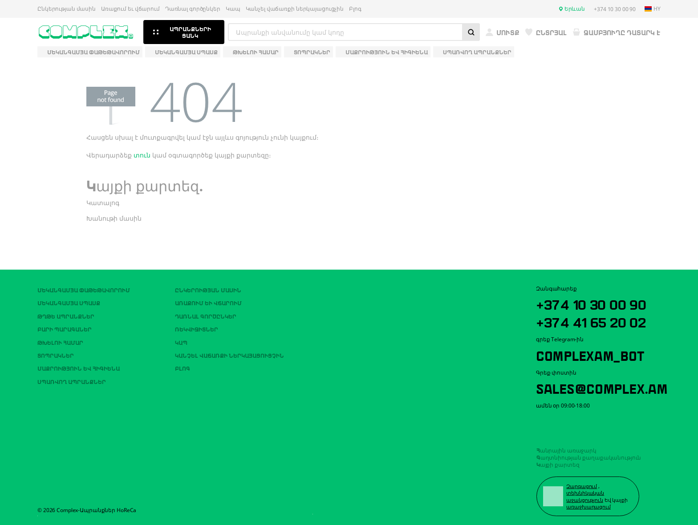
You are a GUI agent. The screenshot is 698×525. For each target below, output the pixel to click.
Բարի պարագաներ (64, 329)
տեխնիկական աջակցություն (585, 496)
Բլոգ (355, 9)
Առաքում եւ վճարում (130, 9)
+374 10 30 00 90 (591, 303)
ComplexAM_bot (590, 354)
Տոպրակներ (55, 355)
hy (653, 9)
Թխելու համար (60, 342)
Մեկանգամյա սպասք (68, 302)
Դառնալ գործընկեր (192, 9)
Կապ (233, 9)
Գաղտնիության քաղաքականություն (588, 457)
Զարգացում (581, 486)
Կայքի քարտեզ (558, 464)
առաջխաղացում (588, 506)
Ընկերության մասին (66, 9)
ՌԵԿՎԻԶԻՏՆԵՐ (196, 329)
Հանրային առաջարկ (566, 450)
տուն (142, 155)
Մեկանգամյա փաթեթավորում (83, 289)
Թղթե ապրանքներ (65, 316)
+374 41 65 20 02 (591, 321)
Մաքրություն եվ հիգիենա (78, 368)
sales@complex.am (602, 387)
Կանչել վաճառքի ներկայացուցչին (295, 9)
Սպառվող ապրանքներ (71, 381)
